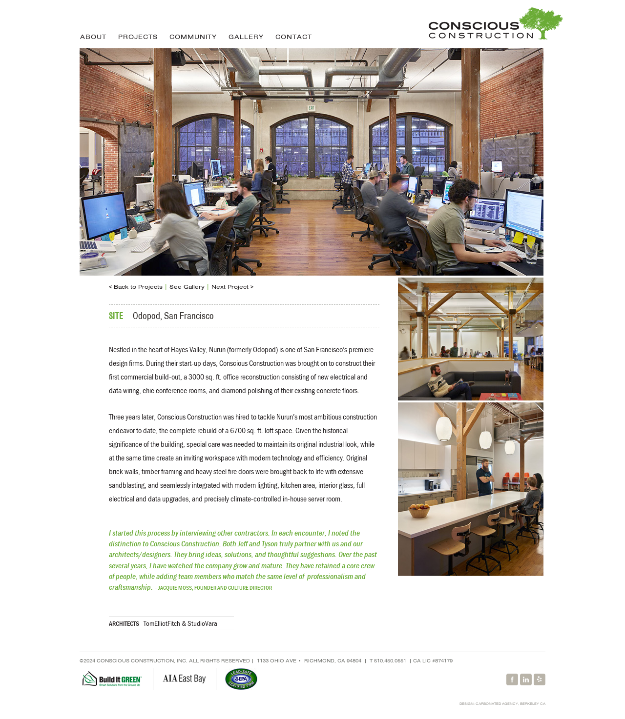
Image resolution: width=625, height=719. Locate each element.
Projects (138, 37)
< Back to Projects (136, 287)
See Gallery (187, 287)
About (93, 37)
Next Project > (232, 287)
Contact (293, 37)
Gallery (246, 37)
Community (193, 37)
